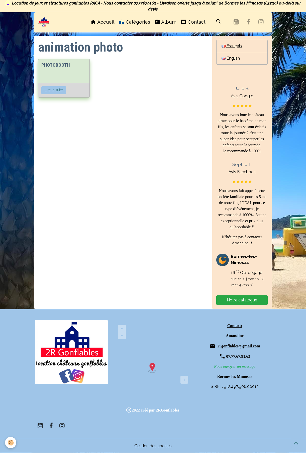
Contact (193, 22)
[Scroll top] (296, 443)
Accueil (102, 22)
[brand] (45, 22)
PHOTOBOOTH (55, 65)
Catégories (134, 22)
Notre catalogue (242, 300)
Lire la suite (54, 90)
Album (165, 22)
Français (232, 45)
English (231, 58)
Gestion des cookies (153, 445)
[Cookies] (10, 442)
